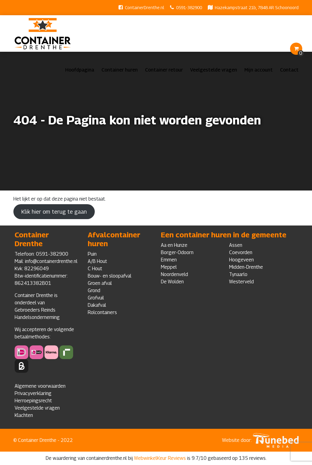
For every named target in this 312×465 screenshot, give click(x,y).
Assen (235, 245)
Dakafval (97, 305)
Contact (289, 70)
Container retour (164, 70)
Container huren (119, 70)
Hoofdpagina (79, 70)
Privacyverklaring (33, 393)
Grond (94, 290)
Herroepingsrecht (33, 401)
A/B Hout (97, 261)
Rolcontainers (102, 312)
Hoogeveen (241, 260)
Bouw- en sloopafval (109, 276)
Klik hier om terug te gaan (54, 211)
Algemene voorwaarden (40, 386)
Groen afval (100, 283)
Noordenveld (174, 274)
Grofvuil (96, 298)
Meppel (169, 267)
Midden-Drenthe (246, 267)
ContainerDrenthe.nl (144, 7)
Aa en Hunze (174, 245)
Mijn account (258, 70)
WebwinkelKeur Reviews (160, 458)
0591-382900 (189, 7)
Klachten (24, 415)
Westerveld (241, 282)
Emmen (169, 260)
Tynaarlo (238, 274)
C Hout (95, 268)
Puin (92, 254)
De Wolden (172, 282)
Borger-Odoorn (177, 252)
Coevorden (240, 252)
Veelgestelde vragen (213, 70)
